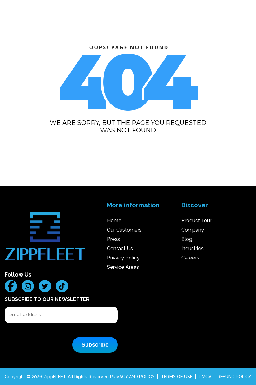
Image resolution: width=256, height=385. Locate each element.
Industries (192, 248)
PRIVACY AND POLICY (132, 376)
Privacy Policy (123, 258)
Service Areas (123, 267)
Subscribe (95, 345)
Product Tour (196, 220)
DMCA (205, 376)
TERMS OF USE (176, 376)
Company (192, 230)
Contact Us (120, 248)
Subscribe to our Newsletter (47, 299)
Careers (190, 258)
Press (113, 239)
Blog (186, 239)
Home (114, 220)
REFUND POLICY (234, 376)
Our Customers (124, 230)
